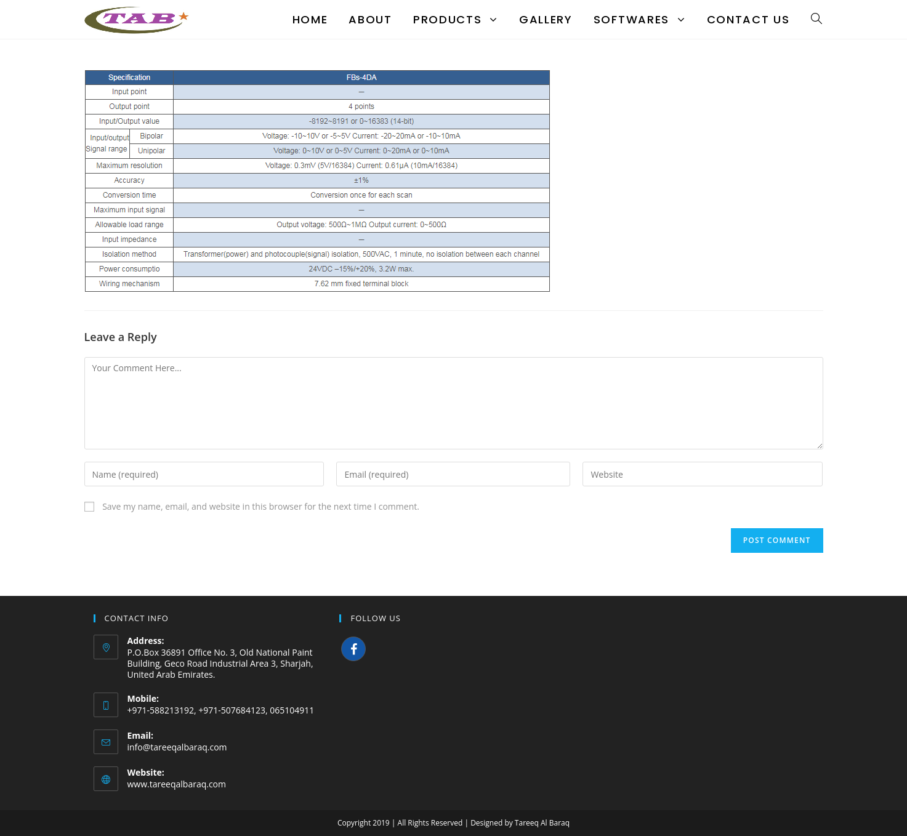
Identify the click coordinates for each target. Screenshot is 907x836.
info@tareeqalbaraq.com (177, 747)
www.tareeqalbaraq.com (177, 784)
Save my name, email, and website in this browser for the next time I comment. (260, 506)
